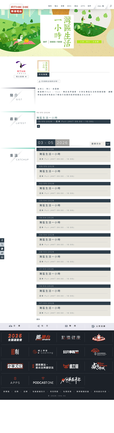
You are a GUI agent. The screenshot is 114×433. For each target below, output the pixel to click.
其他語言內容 (101, 392)
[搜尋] (110, 5)
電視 (49, 7)
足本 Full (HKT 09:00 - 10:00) (56, 159)
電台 (55, 7)
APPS (82, 7)
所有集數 (43, 75)
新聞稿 (7, 392)
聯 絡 (72, 326)
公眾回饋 (101, 326)
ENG (99, 6)
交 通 (17, 326)
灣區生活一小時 (47, 118)
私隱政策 (68, 392)
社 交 (45, 326)
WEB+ (69, 7)
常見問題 (54, 392)
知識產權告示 (39, 392)
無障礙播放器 (83, 392)
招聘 (17, 392)
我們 (88, 7)
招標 (26, 392)
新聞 (61, 7)
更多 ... (39, 319)
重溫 (75, 7)
